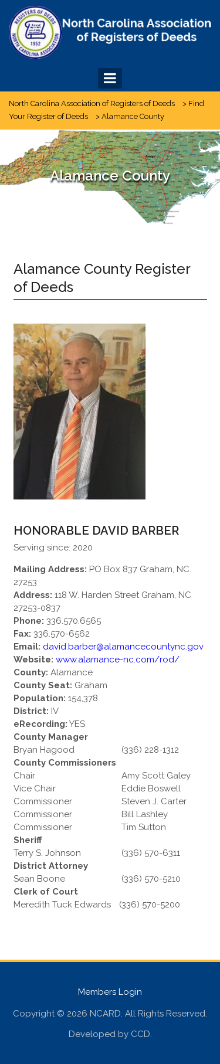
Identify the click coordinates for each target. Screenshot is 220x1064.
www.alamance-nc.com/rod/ (118, 659)
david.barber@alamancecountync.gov (123, 646)
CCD (140, 1034)
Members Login (110, 992)
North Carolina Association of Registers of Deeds (92, 103)
